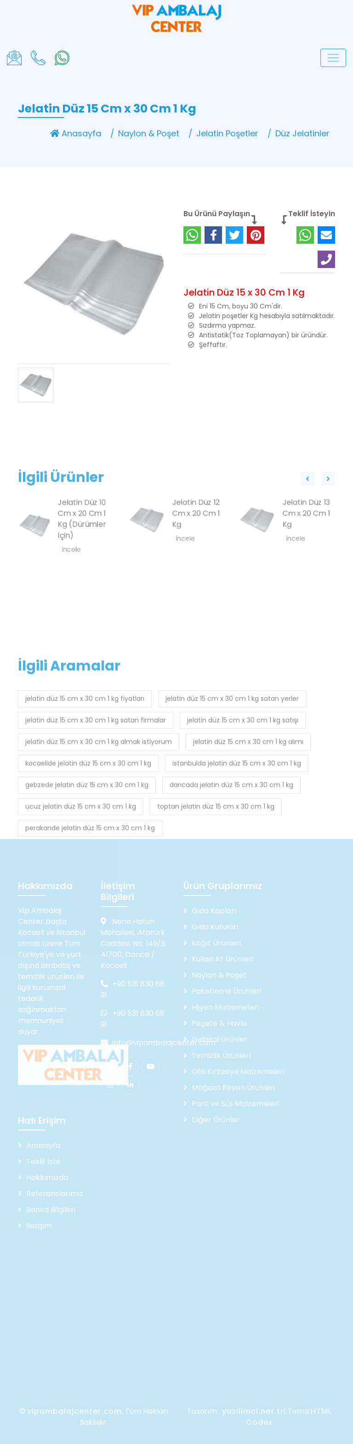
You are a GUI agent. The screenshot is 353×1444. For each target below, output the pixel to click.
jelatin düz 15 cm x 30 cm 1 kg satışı (242, 788)
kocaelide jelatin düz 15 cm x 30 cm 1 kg (88, 831)
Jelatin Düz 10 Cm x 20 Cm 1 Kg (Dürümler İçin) (82, 551)
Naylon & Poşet (148, 133)
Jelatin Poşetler (227, 133)
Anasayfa (75, 133)
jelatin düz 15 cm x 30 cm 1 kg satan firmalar (95, 788)
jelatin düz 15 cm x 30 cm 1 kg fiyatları (84, 767)
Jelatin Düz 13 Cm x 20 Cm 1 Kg (306, 545)
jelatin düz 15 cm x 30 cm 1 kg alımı (248, 810)
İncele (185, 570)
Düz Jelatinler (302, 133)
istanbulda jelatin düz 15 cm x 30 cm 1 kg (236, 831)
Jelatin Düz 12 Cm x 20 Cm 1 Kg (196, 545)
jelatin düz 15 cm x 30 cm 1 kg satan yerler (232, 767)
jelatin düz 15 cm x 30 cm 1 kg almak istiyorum (98, 810)
